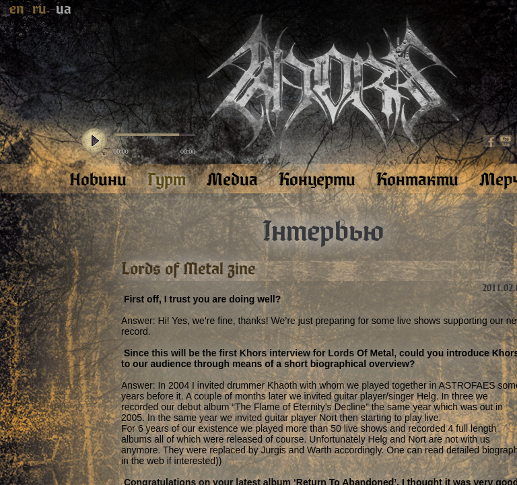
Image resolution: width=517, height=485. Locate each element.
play (94, 141)
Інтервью (323, 232)
